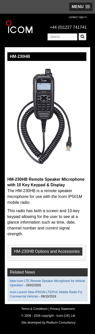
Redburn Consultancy (60, 322)
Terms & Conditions (34, 309)
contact (73, 17)
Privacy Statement (62, 309)
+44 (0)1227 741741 (68, 27)
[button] (80, 7)
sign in (82, 17)
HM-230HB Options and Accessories (47, 251)
